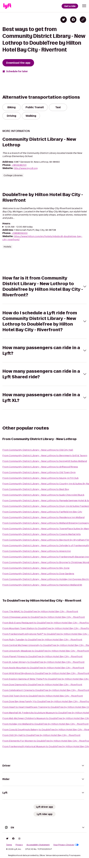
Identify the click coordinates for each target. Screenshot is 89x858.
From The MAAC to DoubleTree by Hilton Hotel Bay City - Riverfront (40, 611)
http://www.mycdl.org (26, 168)
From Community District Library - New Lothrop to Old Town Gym (39, 472)
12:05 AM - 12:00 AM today (19, 226)
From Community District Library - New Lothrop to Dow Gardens (38, 573)
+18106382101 (19, 165)
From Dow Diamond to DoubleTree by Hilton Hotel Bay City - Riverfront (42, 684)
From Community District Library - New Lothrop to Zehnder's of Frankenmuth (45, 545)
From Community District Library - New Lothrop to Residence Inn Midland (43, 517)
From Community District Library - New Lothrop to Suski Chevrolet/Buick (43, 494)
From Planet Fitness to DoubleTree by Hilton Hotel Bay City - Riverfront (42, 656)
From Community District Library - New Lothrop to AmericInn (36, 551)
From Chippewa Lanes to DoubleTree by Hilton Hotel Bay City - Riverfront (43, 617)
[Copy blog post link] (83, 19)
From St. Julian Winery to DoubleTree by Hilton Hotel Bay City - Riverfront (43, 662)
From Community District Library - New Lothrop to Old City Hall (37, 449)
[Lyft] (7, 6)
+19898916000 (20, 233)
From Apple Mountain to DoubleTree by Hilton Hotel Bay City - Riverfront (43, 667)
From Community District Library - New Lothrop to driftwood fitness (40, 466)
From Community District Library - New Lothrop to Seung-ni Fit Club (40, 478)
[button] (84, 5)
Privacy (19, 844)
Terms (9, 844)
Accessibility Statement (38, 844)
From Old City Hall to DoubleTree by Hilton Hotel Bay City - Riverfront (41, 735)
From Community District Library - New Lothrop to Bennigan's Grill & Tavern (44, 455)
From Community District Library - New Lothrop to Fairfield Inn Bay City (42, 511)
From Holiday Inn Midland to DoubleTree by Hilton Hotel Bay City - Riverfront (45, 723)
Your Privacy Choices (66, 844)
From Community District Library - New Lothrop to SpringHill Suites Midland (44, 461)
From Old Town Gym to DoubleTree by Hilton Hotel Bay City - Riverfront (42, 695)
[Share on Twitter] (63, 19)
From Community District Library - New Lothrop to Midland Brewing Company (45, 523)
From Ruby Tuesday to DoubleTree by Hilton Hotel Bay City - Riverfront (42, 639)
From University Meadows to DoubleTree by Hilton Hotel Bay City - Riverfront (45, 650)
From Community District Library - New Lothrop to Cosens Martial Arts (41, 534)
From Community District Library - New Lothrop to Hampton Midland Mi (42, 584)
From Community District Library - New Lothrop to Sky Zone (35, 568)
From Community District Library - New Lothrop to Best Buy (35, 489)
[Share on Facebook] (73, 19)
